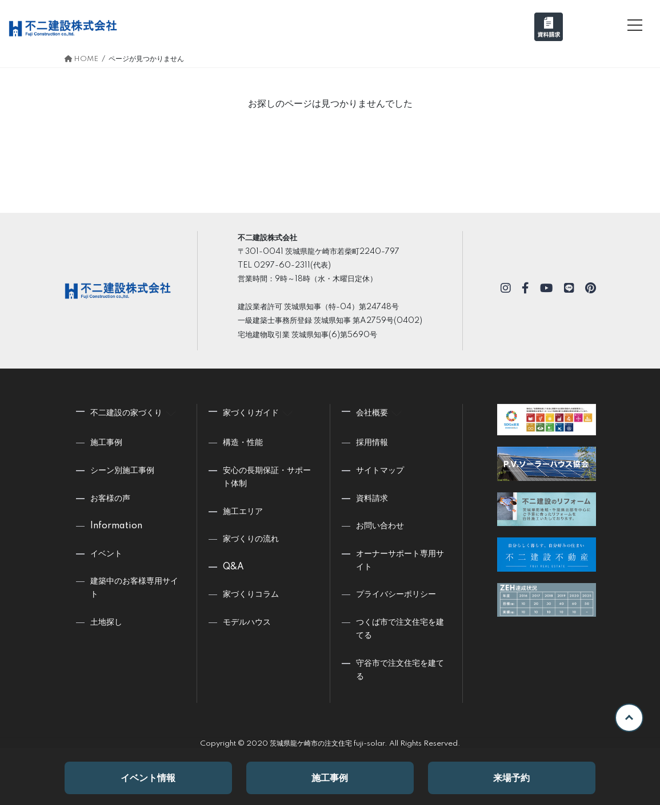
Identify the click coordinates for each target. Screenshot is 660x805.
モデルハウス (247, 622)
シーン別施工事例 (122, 470)
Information (116, 526)
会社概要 (380, 411)
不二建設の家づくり (134, 411)
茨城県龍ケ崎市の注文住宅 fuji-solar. (328, 743)
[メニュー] (635, 25)
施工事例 (329, 778)
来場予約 (511, 778)
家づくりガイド (259, 411)
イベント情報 (148, 778)
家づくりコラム (251, 594)
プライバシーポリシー (396, 594)
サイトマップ (380, 470)
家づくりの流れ (251, 539)
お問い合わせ (380, 526)
